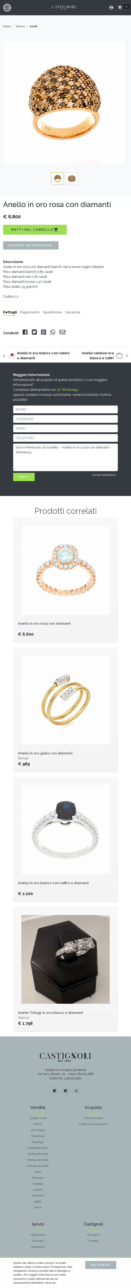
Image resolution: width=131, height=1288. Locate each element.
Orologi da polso (38, 1147)
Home (7, 26)
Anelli (37, 1171)
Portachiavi (38, 1136)
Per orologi (38, 1130)
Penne (38, 1124)
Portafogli (38, 1142)
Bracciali (37, 1177)
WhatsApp (67, 390)
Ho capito (100, 1265)
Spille (37, 1201)
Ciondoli (38, 1183)
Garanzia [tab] (72, 312)
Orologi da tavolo (37, 1159)
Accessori (38, 1240)
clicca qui (50, 1282)
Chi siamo (93, 1234)
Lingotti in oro (37, 1118)
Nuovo (20, 26)
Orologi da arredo (38, 1165)
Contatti (93, 1240)
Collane (38, 1189)
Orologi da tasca (38, 1153)
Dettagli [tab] (10, 312)
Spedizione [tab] (52, 312)
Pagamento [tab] (30, 312)
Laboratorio (38, 1246)
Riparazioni (38, 1234)
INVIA (24, 476)
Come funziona (93, 1118)
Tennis (38, 1207)
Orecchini (38, 1195)
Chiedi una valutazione (93, 1124)
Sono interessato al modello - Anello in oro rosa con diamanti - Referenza (65, 457)
